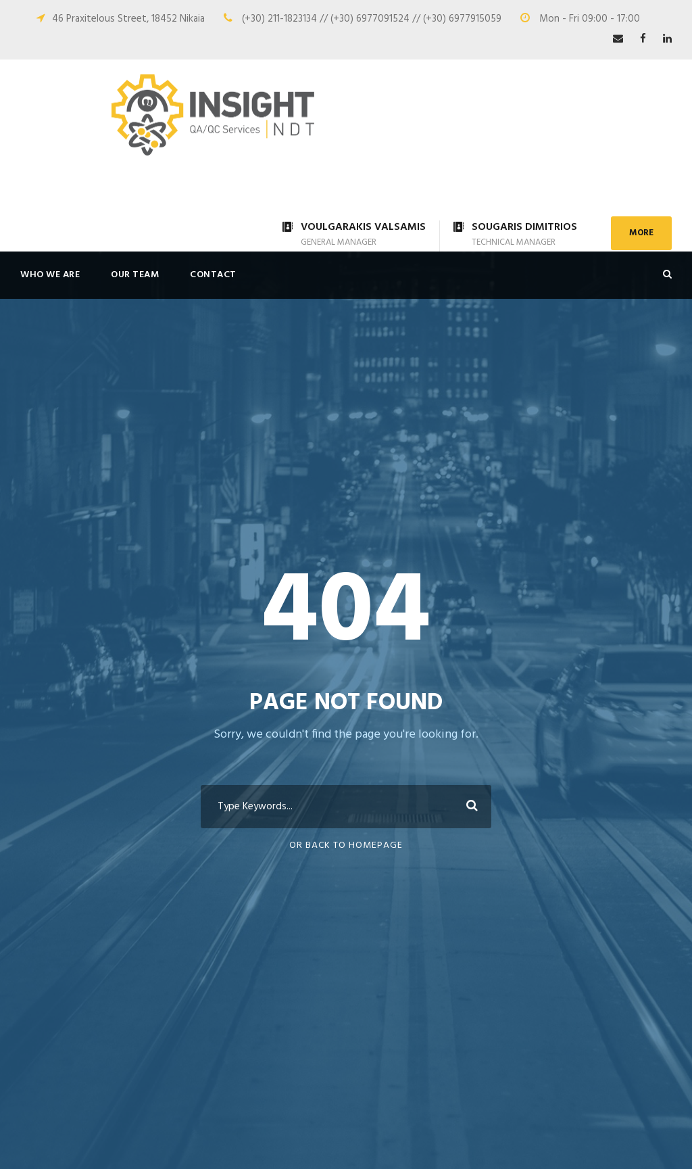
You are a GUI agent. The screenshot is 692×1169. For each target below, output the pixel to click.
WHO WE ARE (50, 275)
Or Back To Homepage (346, 845)
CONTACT (213, 275)
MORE (641, 233)
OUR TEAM (135, 275)
